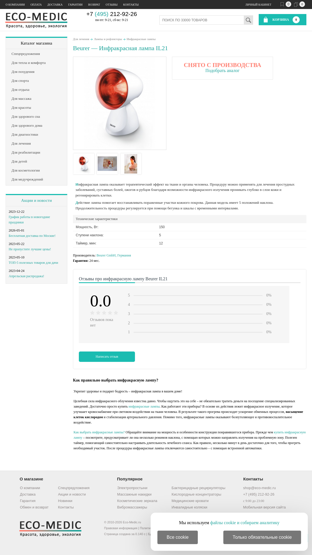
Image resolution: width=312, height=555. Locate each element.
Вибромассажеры (132, 507)
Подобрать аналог (222, 70)
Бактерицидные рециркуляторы (198, 488)
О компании (15, 4)
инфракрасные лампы (144, 406)
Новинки (65, 501)
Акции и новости (36, 200)
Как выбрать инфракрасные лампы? (99, 432)
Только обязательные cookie (262, 537)
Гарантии (75, 4)
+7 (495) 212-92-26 (258, 494)
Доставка (55, 4)
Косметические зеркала (137, 501)
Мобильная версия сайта (264, 507)
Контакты (131, 4)
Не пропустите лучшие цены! (30, 249)
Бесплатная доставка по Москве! (32, 236)
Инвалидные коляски (189, 507)
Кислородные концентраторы (196, 494)
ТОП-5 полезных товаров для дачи (33, 263)
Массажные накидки (134, 494)
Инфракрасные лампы (141, 39)
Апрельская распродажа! (26, 276)
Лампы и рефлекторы (108, 39)
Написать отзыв (107, 357)
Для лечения (81, 39)
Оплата (36, 4)
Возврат (94, 4)
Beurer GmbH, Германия (114, 255)
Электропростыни (132, 488)
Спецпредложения (74, 488)
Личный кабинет (258, 4)
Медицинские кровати (190, 501)
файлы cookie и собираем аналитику (244, 522)
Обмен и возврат (34, 507)
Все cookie (178, 537)
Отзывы (112, 4)
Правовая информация (120, 528)
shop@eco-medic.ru (259, 488)
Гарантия (27, 501)
